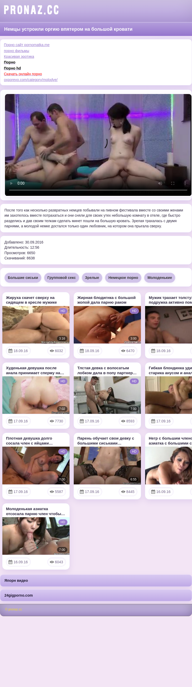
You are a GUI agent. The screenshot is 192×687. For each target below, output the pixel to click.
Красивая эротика (19, 56)
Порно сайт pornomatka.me (26, 45)
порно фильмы (16, 51)
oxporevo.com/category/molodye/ (31, 80)
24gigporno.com (18, 595)
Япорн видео (16, 580)
